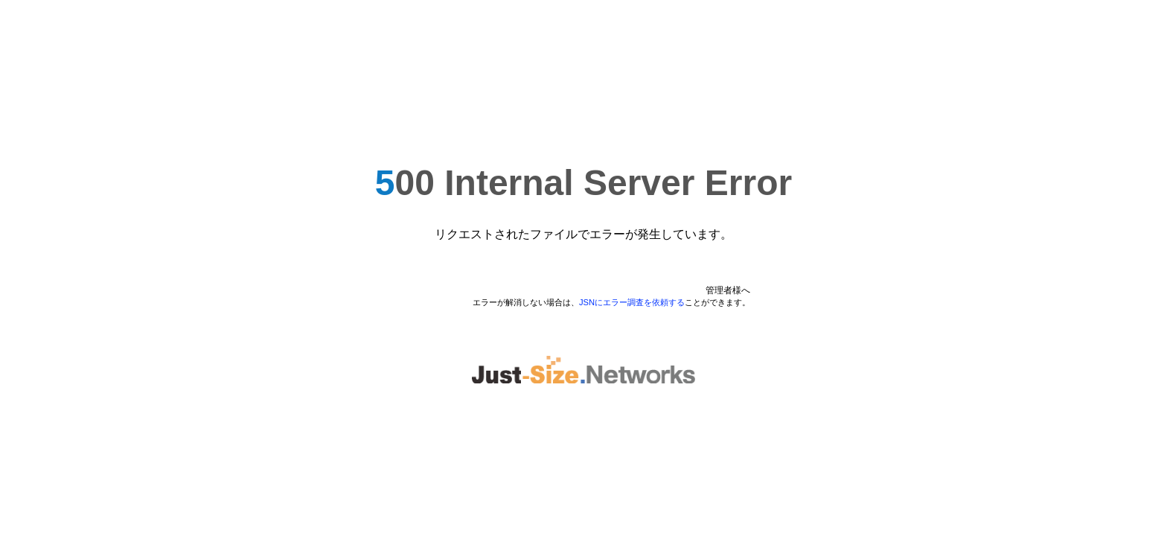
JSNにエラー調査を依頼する (632, 302)
